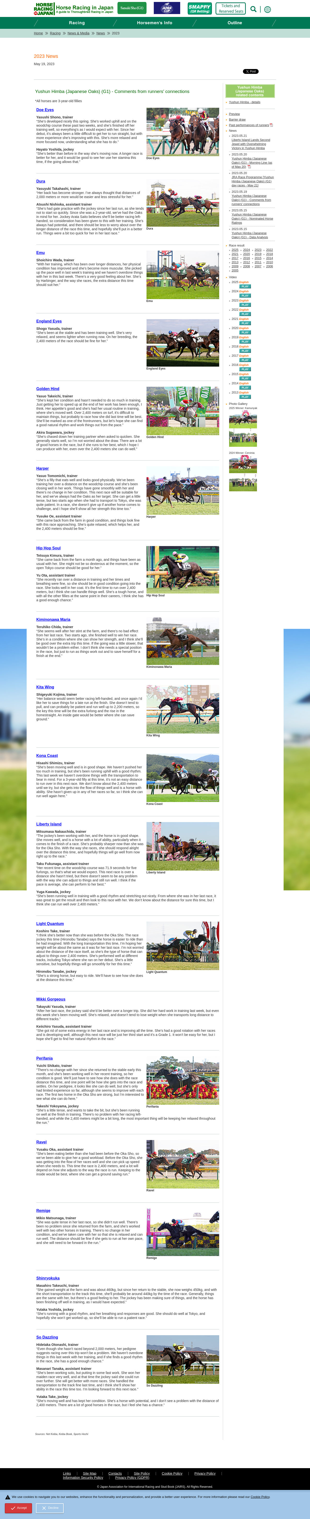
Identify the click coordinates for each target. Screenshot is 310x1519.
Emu (40, 253)
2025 (235, 250)
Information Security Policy (83, 1478)
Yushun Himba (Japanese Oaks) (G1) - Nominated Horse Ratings (252, 218)
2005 (235, 270)
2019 (258, 254)
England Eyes (49, 321)
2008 (246, 266)
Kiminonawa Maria (53, 619)
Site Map (89, 1473)
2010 (269, 262)
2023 (258, 250)
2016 (246, 258)
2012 (246, 262)
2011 (258, 262)
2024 (246, 250)
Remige (43, 1211)
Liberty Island (49, 824)
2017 (235, 258)
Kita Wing (45, 687)
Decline (50, 1508)
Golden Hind (47, 389)
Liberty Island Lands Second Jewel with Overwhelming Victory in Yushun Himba (251, 144)
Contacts (115, 1473)
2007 (258, 266)
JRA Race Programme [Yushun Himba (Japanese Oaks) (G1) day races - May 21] (253, 181)
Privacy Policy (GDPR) (132, 1478)
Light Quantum (50, 924)
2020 (246, 254)
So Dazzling (47, 1337)
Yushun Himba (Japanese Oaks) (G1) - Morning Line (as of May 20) (252, 163)
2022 (269, 250)
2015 (258, 258)
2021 (235, 254)
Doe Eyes (45, 110)
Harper (42, 468)
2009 (235, 266)
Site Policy (142, 1473)
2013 (235, 262)
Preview (234, 114)
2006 (269, 266)
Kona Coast (47, 756)
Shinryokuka (48, 1278)
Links (67, 1473)
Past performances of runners (249, 125)
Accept (18, 1508)
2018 (269, 254)
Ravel (41, 1142)
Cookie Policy (172, 1473)
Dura (40, 181)
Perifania (44, 1058)
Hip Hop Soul (48, 548)
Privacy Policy (205, 1473)
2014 (269, 258)
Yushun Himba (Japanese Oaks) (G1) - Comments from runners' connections (251, 200)
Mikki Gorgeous (50, 999)
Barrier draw (237, 119)
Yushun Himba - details (245, 102)
